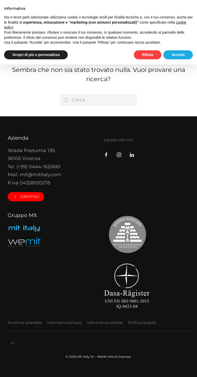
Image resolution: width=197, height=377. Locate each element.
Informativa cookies (105, 322)
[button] (12, 343)
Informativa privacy (64, 322)
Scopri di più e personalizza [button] (36, 55)
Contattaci (26, 196)
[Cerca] (98, 100)
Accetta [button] (178, 55)
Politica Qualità (142, 322)
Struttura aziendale (25, 322)
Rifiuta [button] (147, 55)
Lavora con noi (118, 139)
